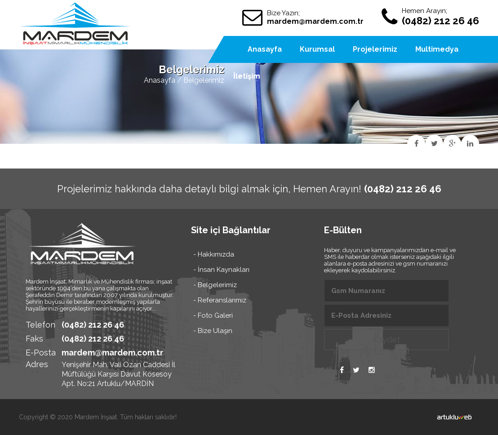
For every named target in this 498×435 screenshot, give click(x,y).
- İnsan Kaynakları (221, 270)
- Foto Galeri (213, 315)
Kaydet (386, 339)
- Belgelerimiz (215, 285)
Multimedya (436, 49)
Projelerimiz (375, 49)
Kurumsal (317, 49)
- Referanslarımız (219, 300)
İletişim (246, 76)
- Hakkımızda (213, 254)
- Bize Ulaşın (212, 331)
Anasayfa (159, 80)
